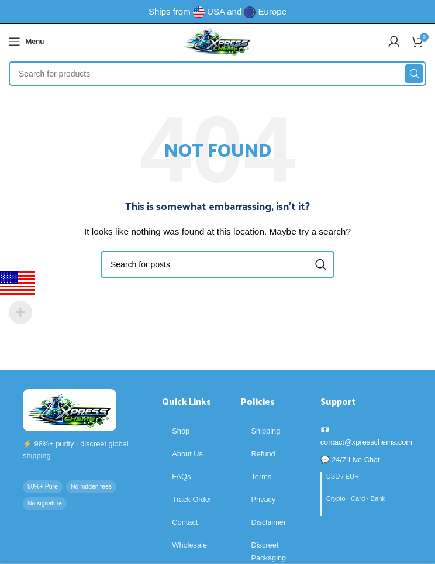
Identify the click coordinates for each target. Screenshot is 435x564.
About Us (187, 453)
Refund (263, 453)
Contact (185, 522)
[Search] (217, 73)
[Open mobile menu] (26, 41)
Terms (261, 476)
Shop (180, 431)
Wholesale (189, 545)
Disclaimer (268, 522)
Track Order (192, 499)
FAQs (181, 476)
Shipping (265, 431)
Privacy (263, 499)
